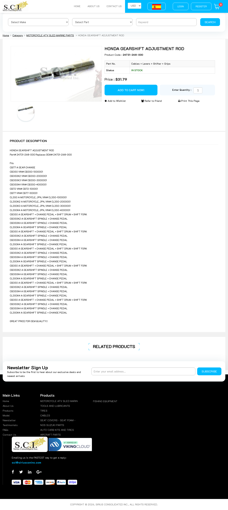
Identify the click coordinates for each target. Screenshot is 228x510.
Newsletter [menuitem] (9, 420)
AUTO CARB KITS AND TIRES (57, 430)
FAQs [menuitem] (5, 430)
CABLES (45, 415)
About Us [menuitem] (8, 406)
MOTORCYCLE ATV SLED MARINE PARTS (50, 35)
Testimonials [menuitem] (10, 425)
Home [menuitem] (6, 401)
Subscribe (209, 371)
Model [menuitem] (6, 415)
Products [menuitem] (8, 410)
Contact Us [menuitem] (9, 434)
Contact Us (113, 6)
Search (210, 22)
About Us (93, 6)
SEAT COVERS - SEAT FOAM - (57, 420)
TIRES (43, 410)
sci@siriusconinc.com (26, 462)
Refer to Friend (151, 100)
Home (76, 6)
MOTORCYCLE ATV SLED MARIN (59, 401)
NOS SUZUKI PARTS (52, 425)
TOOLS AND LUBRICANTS (55, 406)
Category (17, 35)
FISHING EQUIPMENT (105, 401)
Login (180, 6)
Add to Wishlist (115, 100)
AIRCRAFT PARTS (50, 434)
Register (201, 6)
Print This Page (189, 100)
